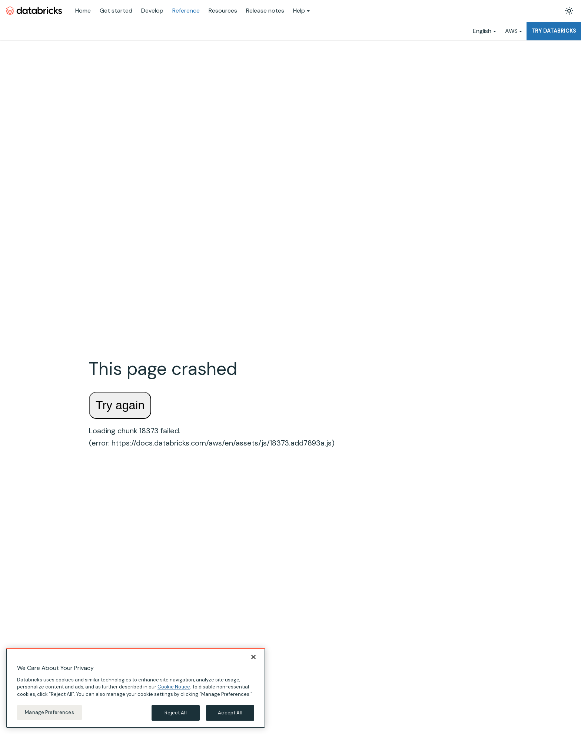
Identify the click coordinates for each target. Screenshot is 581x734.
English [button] (482, 31)
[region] (135, 688)
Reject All (175, 713)
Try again (120, 405)
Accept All (230, 713)
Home (83, 10)
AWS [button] (511, 31)
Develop (152, 10)
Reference (186, 10)
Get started (116, 10)
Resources (223, 10)
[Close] (253, 657)
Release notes (265, 10)
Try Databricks (553, 30)
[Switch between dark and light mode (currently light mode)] (569, 11)
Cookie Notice (173, 687)
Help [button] (299, 10)
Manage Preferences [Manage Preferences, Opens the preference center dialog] (49, 712)
